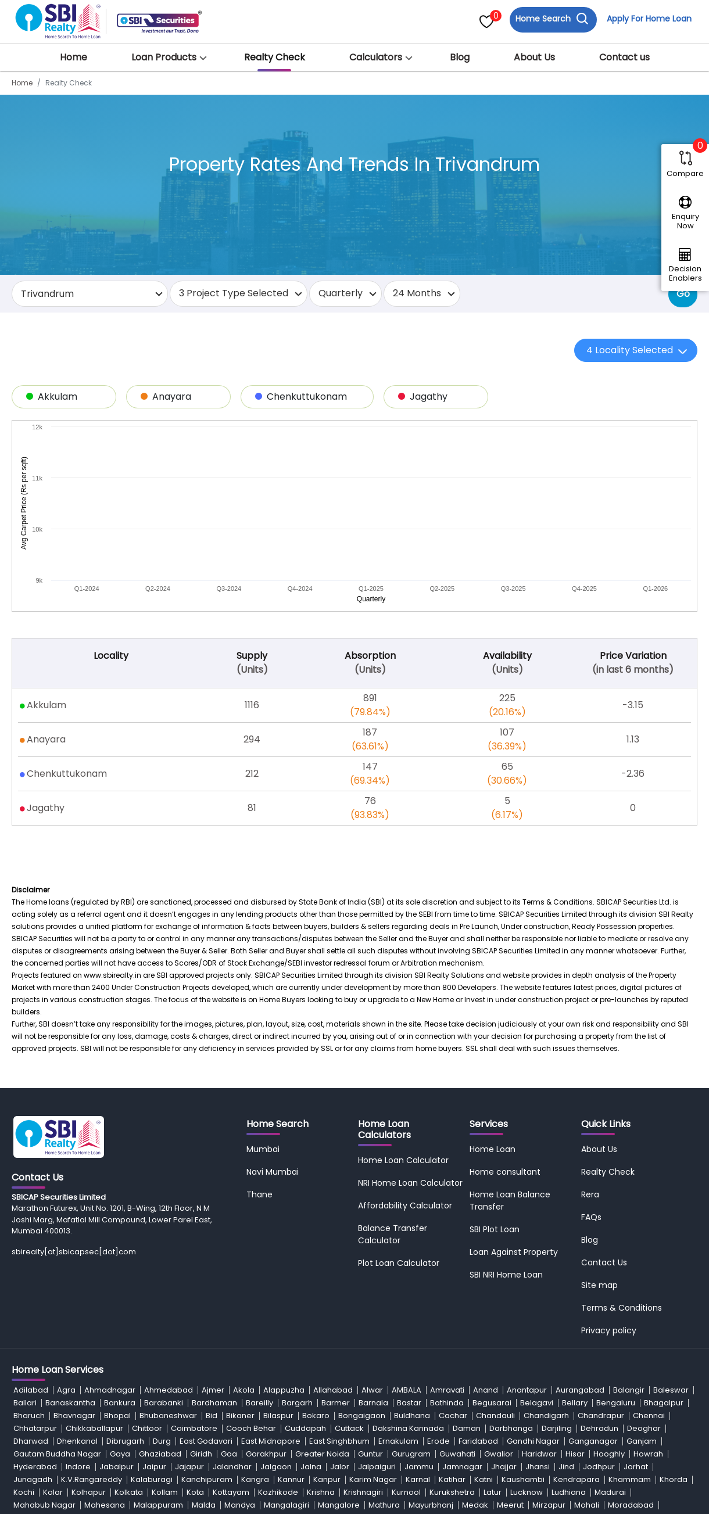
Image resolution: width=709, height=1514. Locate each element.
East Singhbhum (339, 1304)
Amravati (447, 1253)
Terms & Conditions (621, 1171)
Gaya (120, 1317)
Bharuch (29, 1279)
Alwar (372, 1253)
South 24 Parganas (49, 1432)
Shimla (214, 1419)
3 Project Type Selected (233, 293)
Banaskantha (70, 1266)
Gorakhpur (266, 1317)
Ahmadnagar (109, 1253)
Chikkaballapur (94, 1291)
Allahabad (333, 1253)
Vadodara (333, 1445)
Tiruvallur (543, 1432)
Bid (211, 1279)
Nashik (558, 1381)
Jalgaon (276, 1330)
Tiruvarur (585, 1432)
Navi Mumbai (272, 1035)
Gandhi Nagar (533, 1304)
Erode (438, 1304)
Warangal (95, 1457)
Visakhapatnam (636, 1445)
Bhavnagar (74, 1279)
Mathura (384, 1368)
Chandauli (495, 1279)
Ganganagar (593, 1304)
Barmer (335, 1266)
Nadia (279, 1381)
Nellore (68, 1394)
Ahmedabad (168, 1253)
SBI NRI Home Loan (506, 1138)
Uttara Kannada (275, 1445)
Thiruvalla (278, 1432)
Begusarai (491, 1266)
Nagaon (315, 1381)
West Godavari (230, 1457)
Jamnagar (462, 1330)
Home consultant (505, 1035)
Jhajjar (504, 1330)
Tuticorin (29, 1445)
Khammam (629, 1342)
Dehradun (599, 1291)
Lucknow (526, 1355)
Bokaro (316, 1279)
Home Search (549, 19)
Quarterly (340, 293)
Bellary (575, 1266)
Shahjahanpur (165, 1419)
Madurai (610, 1355)
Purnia (25, 1406)
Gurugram (411, 1317)
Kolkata (128, 1355)
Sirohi (446, 1419)
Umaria (223, 1445)
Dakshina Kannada (408, 1291)
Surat (209, 1432)
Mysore (246, 1381)
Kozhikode (278, 1355)
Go (683, 293)
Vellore (492, 1445)
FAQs (591, 1080)
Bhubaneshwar (168, 1279)
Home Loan (492, 1012)
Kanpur (327, 1342)
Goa (229, 1317)
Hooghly (609, 1317)
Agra (66, 1253)
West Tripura (290, 1457)
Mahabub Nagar (44, 1368)
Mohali (586, 1368)
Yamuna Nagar (351, 1457)
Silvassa (374, 1419)
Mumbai (263, 1012)
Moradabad (631, 1368)
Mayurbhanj (431, 1368)
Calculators (375, 57)
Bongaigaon (361, 1279)
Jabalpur (116, 1330)
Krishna (321, 1355)
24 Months (417, 293)
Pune (633, 1394)
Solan (477, 1419)
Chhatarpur (35, 1291)
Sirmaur (413, 1419)
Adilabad (30, 1253)
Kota (195, 1355)
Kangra (255, 1342)
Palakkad (376, 1394)
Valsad (413, 1445)
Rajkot (217, 1406)
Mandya (239, 1368)
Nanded (522, 1381)
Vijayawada (574, 1445)
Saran (675, 1406)
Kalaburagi (152, 1342)
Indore (78, 1330)
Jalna (310, 1330)
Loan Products (163, 57)
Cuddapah (305, 1291)
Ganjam (641, 1304)
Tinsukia (357, 1432)
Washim (177, 1457)
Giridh (201, 1317)
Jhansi (537, 1330)
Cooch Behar (251, 1291)
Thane (259, 1058)
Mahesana (104, 1368)
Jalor (339, 1330)
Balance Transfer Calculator (392, 1098)
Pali (409, 1394)
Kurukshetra (452, 1355)
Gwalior (498, 1317)
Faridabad (478, 1304)
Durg (162, 1304)
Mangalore (339, 1368)
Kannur (291, 1342)
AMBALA (406, 1253)
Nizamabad (159, 1394)
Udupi (189, 1445)
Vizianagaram (40, 1457)
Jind (566, 1330)
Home (73, 57)
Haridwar (539, 1317)
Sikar (340, 1419)
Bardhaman (214, 1266)
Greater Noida (322, 1317)
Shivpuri (308, 1419)
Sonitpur (629, 1419)
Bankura (119, 1266)
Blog (460, 57)
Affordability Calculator (405, 1069)
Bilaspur (278, 1279)
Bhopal (117, 1279)
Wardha (138, 1457)
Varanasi (453, 1445)
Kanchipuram (206, 1342)
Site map (599, 1148)
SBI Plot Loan (495, 1093)
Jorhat (636, 1330)
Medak (475, 1368)
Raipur (146, 1406)
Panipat (487, 1394)
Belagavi (536, 1266)
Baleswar (671, 1253)
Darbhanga (511, 1291)
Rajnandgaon (263, 1406)
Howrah (648, 1317)
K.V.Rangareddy (91, 1342)
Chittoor (147, 1291)
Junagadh (32, 1342)
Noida (201, 1394)
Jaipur (154, 1330)
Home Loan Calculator (403, 1023)
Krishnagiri (363, 1355)
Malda (204, 1368)
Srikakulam (115, 1432)
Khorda (673, 1342)
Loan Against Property (514, 1115)
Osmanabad (325, 1394)
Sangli (643, 1406)
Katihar (452, 1342)
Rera (590, 1058)
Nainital (390, 1381)
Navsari (652, 1381)
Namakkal (479, 1381)
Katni (483, 1342)
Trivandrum (632, 1432)
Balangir (628, 1253)
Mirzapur (548, 1368)
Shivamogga (259, 1419)
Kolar (53, 1355)
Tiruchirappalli (408, 1432)
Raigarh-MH (103, 1406)
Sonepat (551, 1419)
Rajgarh (182, 1406)
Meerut (510, 1368)
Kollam (165, 1355)
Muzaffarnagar (140, 1381)
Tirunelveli (462, 1432)
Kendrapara (576, 1342)
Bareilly (259, 1266)
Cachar (453, 1279)
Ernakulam (398, 1304)
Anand (485, 1253)
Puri (659, 1394)
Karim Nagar (373, 1342)
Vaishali (377, 1445)
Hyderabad (35, 1330)
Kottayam (231, 1355)
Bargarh (297, 1266)
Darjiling (557, 1291)
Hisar (575, 1317)
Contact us (624, 57)
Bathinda (447, 1266)
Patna (557, 1394)
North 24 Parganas (256, 1394)
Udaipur (69, 1445)
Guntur (370, 1317)
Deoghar (644, 1291)
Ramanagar (321, 1406)
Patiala (524, 1394)
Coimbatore (194, 1291)
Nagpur (353, 1381)
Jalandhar (232, 1330)
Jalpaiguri (377, 1330)
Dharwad (30, 1304)
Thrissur (319, 1432)
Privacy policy (608, 1194)
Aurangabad (580, 1253)
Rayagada (407, 1406)
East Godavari (206, 1304)
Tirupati (504, 1432)
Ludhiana (569, 1355)
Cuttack (349, 1291)
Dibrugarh (125, 1304)
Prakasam (595, 1394)
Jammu (419, 1330)
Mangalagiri (286, 1368)
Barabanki (163, 1266)
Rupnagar (520, 1406)
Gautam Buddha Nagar (57, 1317)
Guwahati (457, 1317)
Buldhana (412, 1279)
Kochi (23, 1355)
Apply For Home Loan (648, 19)
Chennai (649, 1279)
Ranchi (365, 1406)
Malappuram (158, 1368)
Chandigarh (546, 1279)
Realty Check (274, 57)
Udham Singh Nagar (131, 1445)
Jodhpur (599, 1330)
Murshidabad (78, 1381)
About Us (534, 57)
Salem (559, 1406)
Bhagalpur (663, 1266)
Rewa (446, 1406)
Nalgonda (432, 1381)
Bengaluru (615, 1266)
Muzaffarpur (200, 1381)
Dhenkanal (77, 1304)
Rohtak (479, 1406)
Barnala (373, 1266)
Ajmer (213, 1253)
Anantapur (527, 1253)
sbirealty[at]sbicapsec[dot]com (74, 1114)
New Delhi (109, 1394)
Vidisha (529, 1445)
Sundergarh (167, 1432)
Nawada (29, 1394)
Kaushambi (523, 1342)
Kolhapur (88, 1355)
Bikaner (240, 1279)
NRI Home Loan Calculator (410, 1046)
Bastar (409, 1266)
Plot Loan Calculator (398, 1126)
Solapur (511, 1419)
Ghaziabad (160, 1317)
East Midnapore (270, 1304)
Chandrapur (601, 1279)
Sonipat (590, 1419)
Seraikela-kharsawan (89, 1419)
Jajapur (189, 1330)
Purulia (58, 1406)
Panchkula (444, 1394)
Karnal (418, 1342)
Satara (26, 1419)
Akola (244, 1253)
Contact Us (604, 1126)
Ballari (25, 1266)
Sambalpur (602, 1406)
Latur (493, 1355)
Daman (467, 1291)
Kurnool (406, 1355)
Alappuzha (284, 1253)
